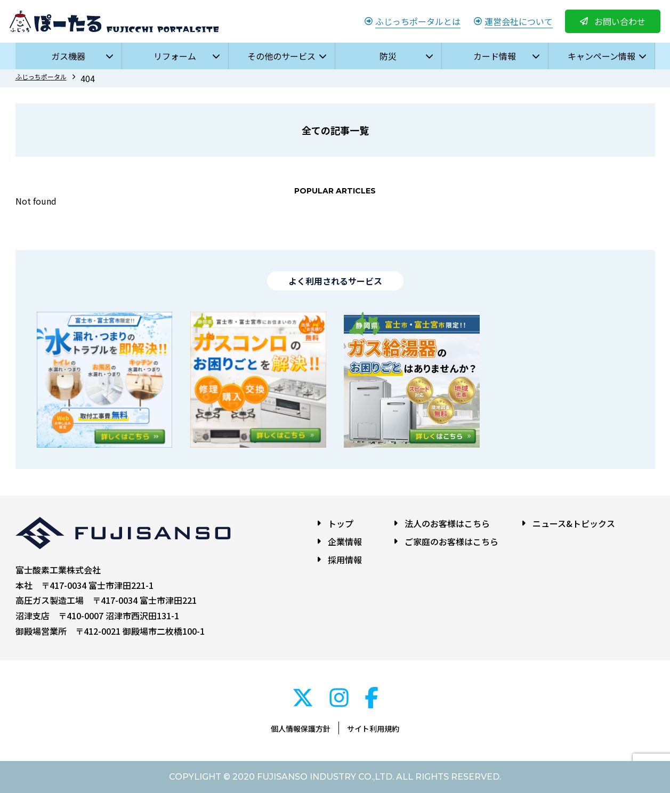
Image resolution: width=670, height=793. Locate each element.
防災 (388, 56)
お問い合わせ (619, 21)
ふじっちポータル (41, 76)
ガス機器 (68, 56)
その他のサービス (281, 56)
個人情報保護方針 (300, 728)
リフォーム (175, 56)
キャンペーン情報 (601, 56)
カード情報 (494, 56)
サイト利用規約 (373, 728)
